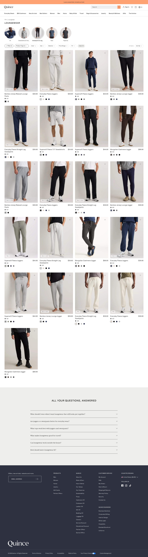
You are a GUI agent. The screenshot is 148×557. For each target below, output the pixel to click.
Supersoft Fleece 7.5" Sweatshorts (52, 149)
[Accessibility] (60, 553)
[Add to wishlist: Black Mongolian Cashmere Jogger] (34, 331)
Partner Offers (57, 493)
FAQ (100, 480)
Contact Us (102, 500)
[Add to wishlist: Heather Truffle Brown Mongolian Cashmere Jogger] (140, 109)
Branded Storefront (104, 527)
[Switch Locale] (139, 7)
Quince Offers (80, 532)
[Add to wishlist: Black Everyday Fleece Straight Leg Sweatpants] (105, 164)
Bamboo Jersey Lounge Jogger (121, 94)
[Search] (119, 7)
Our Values (79, 487)
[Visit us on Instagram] (126, 485)
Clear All (81, 46)
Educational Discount (82, 526)
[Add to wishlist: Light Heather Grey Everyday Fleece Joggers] (70, 53)
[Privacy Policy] (49, 553)
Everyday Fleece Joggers (48, 94)
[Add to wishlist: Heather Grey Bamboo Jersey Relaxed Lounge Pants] (34, 164)
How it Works (80, 483)
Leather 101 (79, 506)
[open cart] (136, 7)
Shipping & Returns (104, 490)
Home (55, 483)
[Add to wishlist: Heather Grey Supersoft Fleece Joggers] (34, 275)
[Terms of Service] (36, 553)
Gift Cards (56, 490)
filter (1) (9, 46)
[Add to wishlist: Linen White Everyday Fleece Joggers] (140, 275)
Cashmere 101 (80, 500)
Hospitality (102, 524)
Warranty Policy (103, 493)
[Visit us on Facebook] (122, 485)
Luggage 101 (79, 516)
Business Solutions (104, 511)
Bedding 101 (79, 513)
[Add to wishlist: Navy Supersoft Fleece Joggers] (105, 53)
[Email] (20, 479)
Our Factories (80, 490)
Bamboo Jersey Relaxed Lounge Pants (16, 95)
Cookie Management (105, 553)
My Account (102, 477)
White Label (102, 520)
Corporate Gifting (104, 514)
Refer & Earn (80, 480)
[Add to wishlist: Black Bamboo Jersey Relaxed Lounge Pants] (34, 53)
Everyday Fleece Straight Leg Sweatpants (15, 150)
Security (101, 496)
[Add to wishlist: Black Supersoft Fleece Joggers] (105, 109)
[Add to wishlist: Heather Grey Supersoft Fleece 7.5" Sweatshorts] (70, 109)
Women (55, 480)
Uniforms (101, 530)
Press (78, 496)
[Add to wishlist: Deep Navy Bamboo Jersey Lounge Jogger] (140, 164)
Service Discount (81, 523)
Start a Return (103, 487)
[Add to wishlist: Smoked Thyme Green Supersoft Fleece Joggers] (34, 220)
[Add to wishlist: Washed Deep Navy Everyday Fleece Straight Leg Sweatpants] (34, 109)
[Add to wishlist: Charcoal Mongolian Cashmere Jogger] (105, 220)
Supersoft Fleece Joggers (84, 94)
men (6, 19)
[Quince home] (8, 7)
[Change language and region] (129, 477)
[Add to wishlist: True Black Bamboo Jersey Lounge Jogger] (140, 53)
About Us (79, 477)
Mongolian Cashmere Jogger (120, 149)
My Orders (102, 483)
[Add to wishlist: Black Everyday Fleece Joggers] (70, 164)
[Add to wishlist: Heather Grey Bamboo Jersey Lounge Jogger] (70, 275)
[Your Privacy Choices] (88, 553)
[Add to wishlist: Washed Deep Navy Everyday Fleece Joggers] (140, 220)
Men (54, 477)
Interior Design (103, 517)
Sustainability (80, 493)
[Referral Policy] (72, 553)
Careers (78, 519)
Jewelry (55, 487)
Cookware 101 (80, 503)
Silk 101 (78, 510)
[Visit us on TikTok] (130, 485)
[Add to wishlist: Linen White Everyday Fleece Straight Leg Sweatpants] (105, 275)
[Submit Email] (37, 479)
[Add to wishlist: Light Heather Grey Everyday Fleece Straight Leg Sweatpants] (70, 220)
